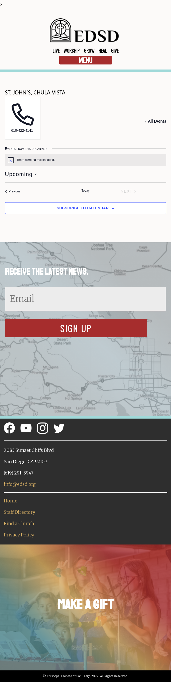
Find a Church (19, 523)
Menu (85, 60)
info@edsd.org (20, 484)
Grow (89, 50)
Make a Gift (85, 604)
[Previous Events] (13, 191)
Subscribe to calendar (83, 208)
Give (115, 50)
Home (10, 501)
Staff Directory (19, 512)
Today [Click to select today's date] (85, 190)
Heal (102, 50)
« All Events (155, 121)
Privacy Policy (19, 535)
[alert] (85, 160)
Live (56, 50)
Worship (72, 50)
